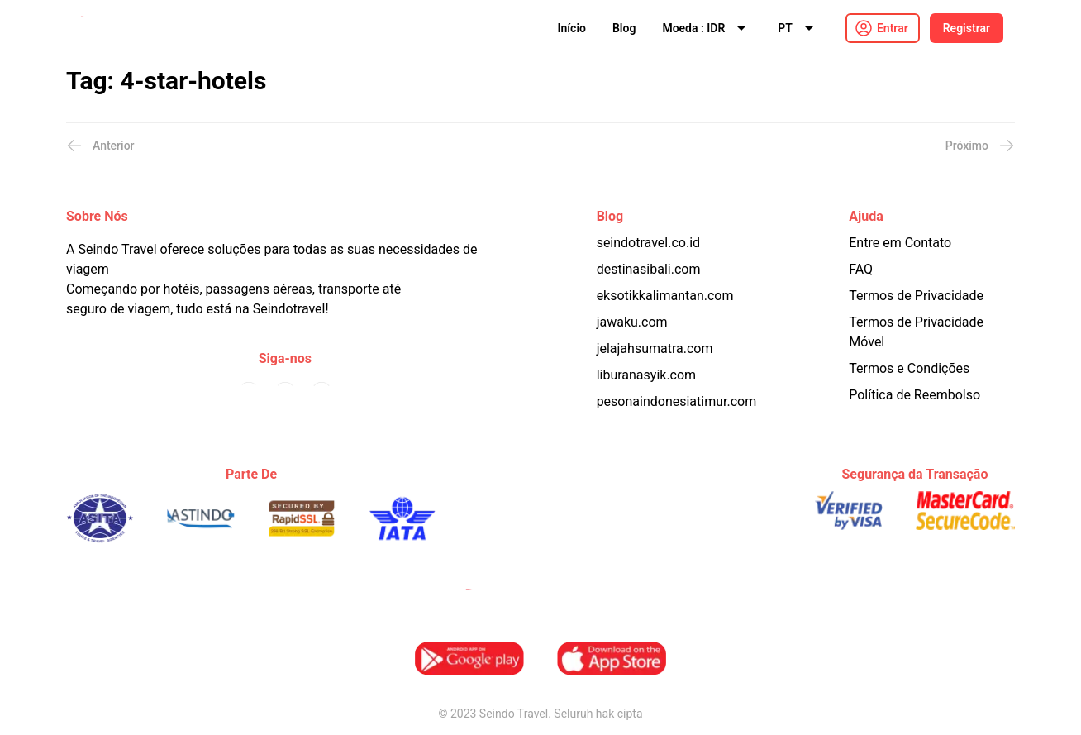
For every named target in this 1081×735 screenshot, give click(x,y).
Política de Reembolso (914, 395)
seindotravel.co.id (648, 243)
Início (572, 28)
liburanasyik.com (647, 375)
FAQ (861, 269)
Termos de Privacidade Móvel (916, 332)
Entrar (892, 28)
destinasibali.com (649, 269)
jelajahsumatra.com (655, 348)
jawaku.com (632, 322)
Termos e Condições (909, 368)
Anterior (100, 145)
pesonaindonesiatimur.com (677, 401)
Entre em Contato (900, 243)
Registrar (966, 28)
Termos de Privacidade (916, 295)
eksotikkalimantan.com (665, 295)
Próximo (980, 145)
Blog (624, 28)
